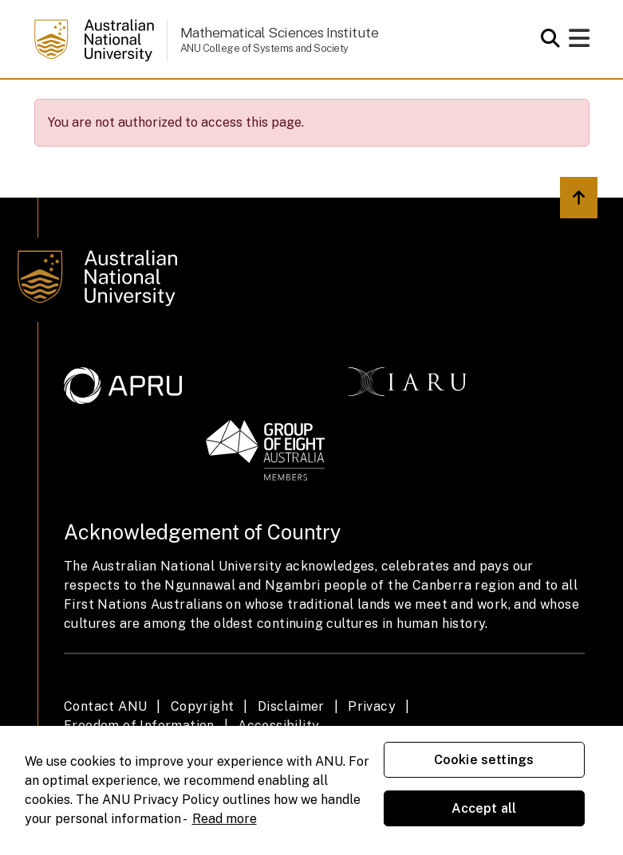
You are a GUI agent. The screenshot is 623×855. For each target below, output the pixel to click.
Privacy (372, 706)
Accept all (484, 808)
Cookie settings (484, 759)
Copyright (203, 706)
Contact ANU (105, 706)
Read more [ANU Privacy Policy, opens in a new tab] (224, 818)
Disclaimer (291, 706)
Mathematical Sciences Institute (279, 32)
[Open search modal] (546, 38)
